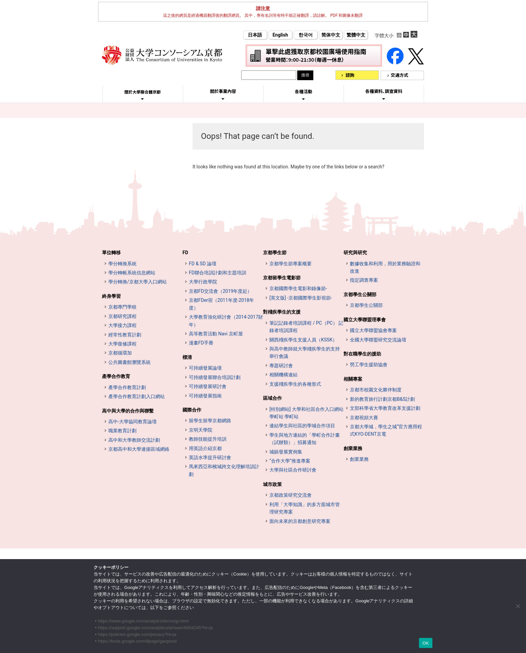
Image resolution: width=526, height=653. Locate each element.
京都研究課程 (122, 316)
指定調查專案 (364, 280)
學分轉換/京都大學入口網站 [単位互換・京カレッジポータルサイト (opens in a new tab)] (137, 281)
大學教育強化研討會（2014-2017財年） (226, 320)
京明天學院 (200, 430)
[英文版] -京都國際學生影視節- (300, 298)
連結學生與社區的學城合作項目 (302, 425)
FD (185, 252)
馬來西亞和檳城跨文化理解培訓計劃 (224, 470)
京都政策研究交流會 (290, 495)
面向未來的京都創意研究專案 (299, 521)
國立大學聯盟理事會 (365, 319)
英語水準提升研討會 (210, 457)
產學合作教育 (116, 376)
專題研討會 (281, 365)
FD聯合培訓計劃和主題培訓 (217, 272)
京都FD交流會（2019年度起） (220, 291)
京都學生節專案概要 (290, 263)
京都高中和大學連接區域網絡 (138, 449)
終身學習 (111, 296)
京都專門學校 (122, 307)
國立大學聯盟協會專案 (373, 330)
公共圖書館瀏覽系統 (129, 362)
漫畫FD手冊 (201, 342)
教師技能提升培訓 (207, 439)
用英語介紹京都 (205, 448)
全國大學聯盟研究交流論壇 (378, 339)
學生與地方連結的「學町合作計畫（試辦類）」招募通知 (304, 438)
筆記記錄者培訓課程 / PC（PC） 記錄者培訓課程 (306, 326)
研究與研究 (355, 252)
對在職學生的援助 (362, 354)
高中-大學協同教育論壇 (132, 421)
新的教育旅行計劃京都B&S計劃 (382, 399)
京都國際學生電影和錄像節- (298, 288)
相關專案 (353, 379)
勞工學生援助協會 (368, 364)
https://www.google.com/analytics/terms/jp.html (143, 620)
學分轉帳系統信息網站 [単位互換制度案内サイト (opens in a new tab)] (131, 272)
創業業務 (353, 448)
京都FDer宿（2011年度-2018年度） (221, 303)
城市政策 (272, 484)
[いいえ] (517, 606)
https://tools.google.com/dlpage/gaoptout (137, 641)
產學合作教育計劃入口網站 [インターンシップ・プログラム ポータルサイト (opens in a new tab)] (136, 396)
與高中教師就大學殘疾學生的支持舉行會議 (304, 352)
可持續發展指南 (205, 395)
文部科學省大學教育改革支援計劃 (385, 408)
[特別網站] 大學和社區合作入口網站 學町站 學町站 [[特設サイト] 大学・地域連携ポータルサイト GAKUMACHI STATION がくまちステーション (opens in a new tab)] (306, 412)
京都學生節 (274, 252)
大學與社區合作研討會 (292, 470)
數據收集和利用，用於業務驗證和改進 (385, 267)
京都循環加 (120, 353)
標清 (187, 357)
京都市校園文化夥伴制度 (376, 389)
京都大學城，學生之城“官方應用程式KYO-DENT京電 (386, 430)
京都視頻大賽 (364, 417)
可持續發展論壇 (205, 368)
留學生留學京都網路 (210, 420)
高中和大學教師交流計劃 (134, 440)
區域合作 (272, 398)
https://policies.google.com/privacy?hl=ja (137, 634)
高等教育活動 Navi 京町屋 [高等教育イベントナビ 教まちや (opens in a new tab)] (216, 333)
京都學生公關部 (360, 294)
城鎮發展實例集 (285, 451)
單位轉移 (111, 252)
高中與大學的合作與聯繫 (128, 411)
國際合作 (191, 410)
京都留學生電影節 (282, 277)
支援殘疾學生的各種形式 (295, 384)
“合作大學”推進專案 (289, 461)
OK (425, 643)
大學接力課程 (122, 325)
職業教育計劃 (122, 430)
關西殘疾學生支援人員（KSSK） (303, 339)
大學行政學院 (203, 281)
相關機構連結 (283, 374)
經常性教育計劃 (124, 334)
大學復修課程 (122, 343)
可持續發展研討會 (207, 386)
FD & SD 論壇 (202, 263)
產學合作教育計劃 (127, 387)
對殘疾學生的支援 (282, 312)
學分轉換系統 (122, 263)
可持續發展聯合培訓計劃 (215, 377)
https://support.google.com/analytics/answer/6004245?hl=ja (155, 627)
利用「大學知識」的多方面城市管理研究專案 (304, 508)
